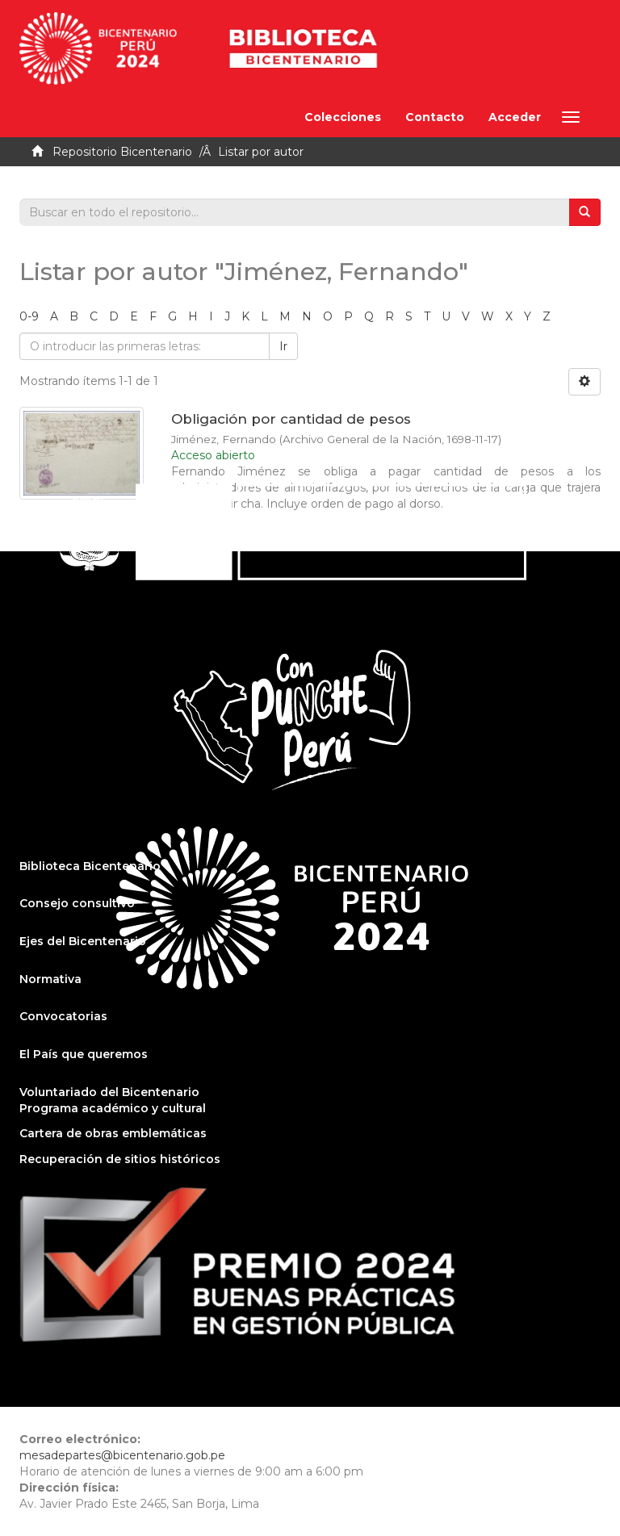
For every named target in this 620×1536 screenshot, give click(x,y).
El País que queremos (83, 1054)
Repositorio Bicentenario (122, 151)
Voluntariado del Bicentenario (109, 1092)
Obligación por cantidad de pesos (291, 419)
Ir (283, 346)
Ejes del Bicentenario (82, 941)
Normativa (50, 979)
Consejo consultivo (77, 903)
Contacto (434, 117)
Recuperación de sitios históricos (119, 1159)
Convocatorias (63, 1016)
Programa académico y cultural (112, 1108)
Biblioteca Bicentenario (90, 866)
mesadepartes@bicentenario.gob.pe (122, 1455)
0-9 (29, 316)
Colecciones (342, 117)
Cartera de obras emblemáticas (113, 1133)
